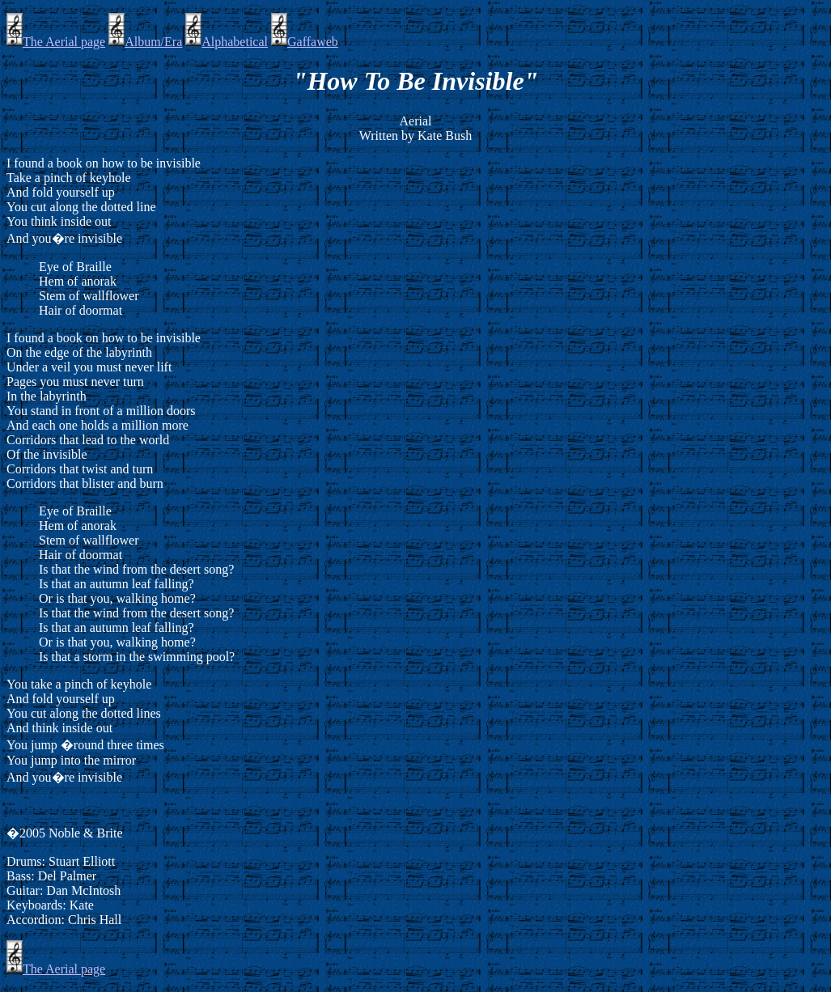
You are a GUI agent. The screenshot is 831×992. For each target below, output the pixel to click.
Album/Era (145, 42)
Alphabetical (226, 42)
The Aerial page (55, 42)
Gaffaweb (304, 42)
